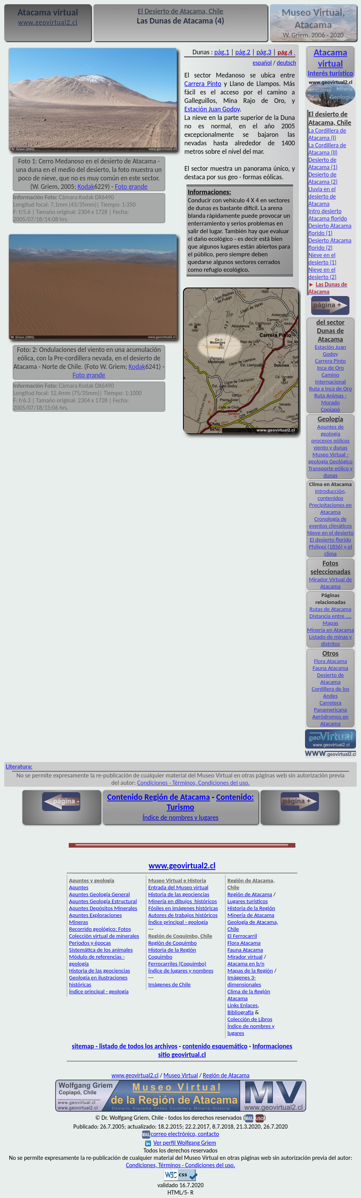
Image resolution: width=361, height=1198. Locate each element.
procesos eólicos (330, 440)
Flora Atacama (330, 661)
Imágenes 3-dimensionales (244, 981)
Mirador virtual (245, 956)
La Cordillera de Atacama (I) (327, 134)
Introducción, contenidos (330, 494)
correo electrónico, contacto (185, 1133)
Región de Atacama (249, 894)
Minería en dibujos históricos (182, 901)
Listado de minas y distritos (330, 640)
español (262, 62)
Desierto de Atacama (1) (323, 163)
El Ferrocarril (242, 935)
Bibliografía (240, 1012)
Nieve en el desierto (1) (322, 258)
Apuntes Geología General (99, 894)
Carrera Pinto (203, 83)
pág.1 (221, 52)
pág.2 (243, 52)
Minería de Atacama (250, 915)
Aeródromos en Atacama (330, 720)
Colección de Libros (249, 1019)
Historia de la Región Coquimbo (172, 953)
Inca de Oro (330, 367)
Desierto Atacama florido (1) (329, 229)
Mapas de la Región (250, 970)
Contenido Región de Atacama (158, 797)
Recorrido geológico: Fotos (100, 928)
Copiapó (330, 409)
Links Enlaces (242, 1005)
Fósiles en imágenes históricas (183, 908)
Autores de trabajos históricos (183, 915)
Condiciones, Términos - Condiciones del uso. (180, 1165)
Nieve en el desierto (330, 532)
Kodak (86, 186)
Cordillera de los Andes (330, 692)
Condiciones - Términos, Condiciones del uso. (193, 782)
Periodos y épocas (90, 942)
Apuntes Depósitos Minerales (103, 908)
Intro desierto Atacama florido (327, 214)
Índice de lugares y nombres (181, 970)
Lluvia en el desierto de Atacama (322, 196)
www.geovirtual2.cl (182, 866)
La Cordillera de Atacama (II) (327, 148)
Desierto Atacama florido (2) (329, 244)
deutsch (286, 62)
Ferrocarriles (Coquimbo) (177, 963)
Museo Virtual (181, 1075)
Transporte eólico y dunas (330, 472)
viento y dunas (330, 447)
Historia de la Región (251, 908)
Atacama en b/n (245, 963)
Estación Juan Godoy (212, 109)
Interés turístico (330, 73)
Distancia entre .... (330, 615)
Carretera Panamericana (330, 706)
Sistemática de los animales (101, 949)
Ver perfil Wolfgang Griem (180, 1142)
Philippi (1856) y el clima (330, 550)
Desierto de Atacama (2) (323, 178)
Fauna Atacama (330, 668)
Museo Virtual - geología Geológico (330, 458)
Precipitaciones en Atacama (330, 508)
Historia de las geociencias (99, 970)
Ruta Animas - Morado (330, 399)
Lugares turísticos (247, 901)
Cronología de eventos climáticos (330, 522)
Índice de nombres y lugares (180, 817)
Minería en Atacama (330, 629)
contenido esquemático (215, 1046)
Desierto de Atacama (330, 678)
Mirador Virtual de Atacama (330, 583)
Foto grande (131, 186)
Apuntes (78, 887)
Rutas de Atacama (330, 609)
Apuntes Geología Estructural (103, 901)
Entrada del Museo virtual (178, 887)
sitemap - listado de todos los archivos (124, 1046)
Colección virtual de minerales (104, 935)
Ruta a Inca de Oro (330, 388)
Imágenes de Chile (169, 984)
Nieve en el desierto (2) (322, 273)
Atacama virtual (330, 58)
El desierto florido (330, 539)
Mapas (331, 622)
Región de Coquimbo (172, 942)
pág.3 (263, 52)
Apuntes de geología (330, 430)
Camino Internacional (330, 378)
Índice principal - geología (99, 991)
